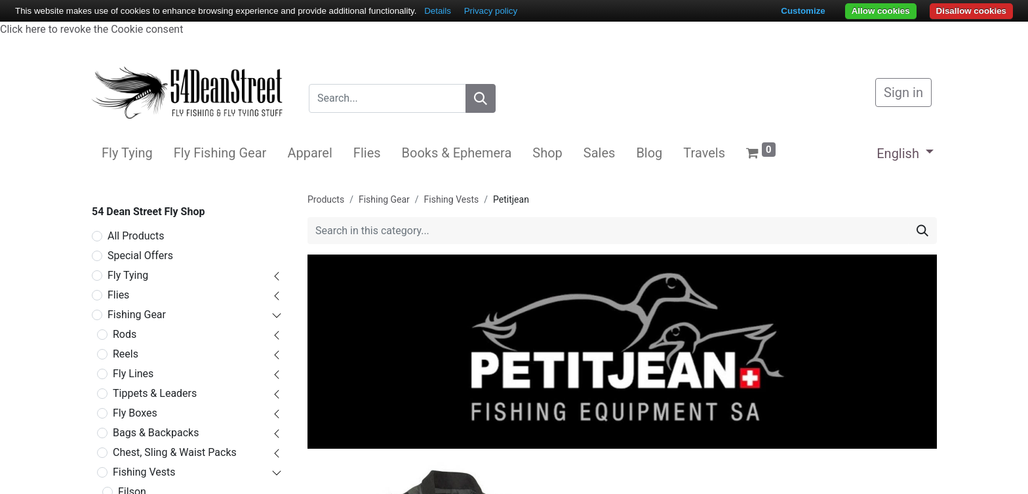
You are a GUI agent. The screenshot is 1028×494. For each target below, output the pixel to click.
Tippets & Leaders (155, 393)
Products (325, 199)
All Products (136, 236)
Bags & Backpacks (156, 432)
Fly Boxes (135, 413)
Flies (118, 295)
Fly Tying (128, 275)
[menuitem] (127, 153)
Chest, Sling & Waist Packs (175, 452)
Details (437, 11)
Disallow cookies (971, 11)
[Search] (480, 98)
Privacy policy (490, 11)
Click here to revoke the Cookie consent (91, 29)
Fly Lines (133, 373)
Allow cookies (881, 11)
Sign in (903, 92)
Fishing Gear (137, 314)
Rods (124, 334)
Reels (125, 354)
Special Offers (140, 255)
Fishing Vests (144, 472)
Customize (803, 11)
